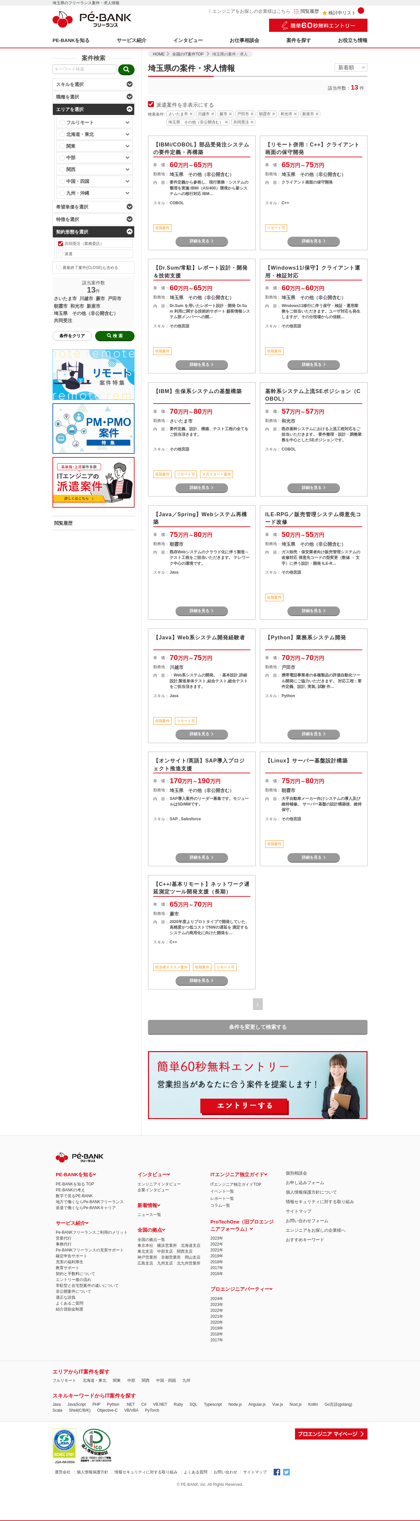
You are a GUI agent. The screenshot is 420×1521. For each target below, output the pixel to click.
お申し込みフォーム (305, 1182)
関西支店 (185, 1251)
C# (143, 1404)
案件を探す (298, 40)
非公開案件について (73, 1291)
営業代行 (64, 1238)
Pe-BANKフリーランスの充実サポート (90, 1250)
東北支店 (145, 1251)
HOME (159, 54)
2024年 (216, 1298)
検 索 (115, 335)
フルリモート (64, 1380)
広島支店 (145, 1263)
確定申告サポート (71, 1256)
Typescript (213, 1404)
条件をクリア (72, 335)
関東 (117, 1380)
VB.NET (160, 1404)
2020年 (216, 1322)
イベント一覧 (222, 1191)
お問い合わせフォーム (307, 1220)
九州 (186, 1380)
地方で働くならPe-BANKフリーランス (90, 1202)
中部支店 (165, 1251)
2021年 (216, 1250)
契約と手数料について (75, 1273)
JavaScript (76, 1404)
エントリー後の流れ (73, 1279)
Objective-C (107, 1410)
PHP (96, 1404)
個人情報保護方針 (92, 1472)
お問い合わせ (225, 1472)
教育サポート (67, 1268)
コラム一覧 (220, 1205)
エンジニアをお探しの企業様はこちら (249, 11)
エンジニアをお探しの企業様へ (316, 1230)
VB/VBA (131, 1410)
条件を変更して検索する (258, 1027)
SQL (193, 1404)
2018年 (216, 1262)
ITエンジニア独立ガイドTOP (235, 1184)
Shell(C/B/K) (80, 1410)
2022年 (216, 1244)
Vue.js (277, 1404)
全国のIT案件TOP (187, 54)
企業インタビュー (153, 1190)
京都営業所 (171, 1257)
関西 (146, 1380)
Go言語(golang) (338, 1404)
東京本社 (145, 1245)
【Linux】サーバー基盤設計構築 (306, 760)
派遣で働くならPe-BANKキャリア (86, 1207)
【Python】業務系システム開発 (305, 637)
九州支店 (165, 1263)
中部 (131, 1380)
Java (56, 1404)
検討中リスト (343, 11)
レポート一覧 (222, 1198)
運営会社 (63, 1472)
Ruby (178, 1404)
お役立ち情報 (353, 40)
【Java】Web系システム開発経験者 (199, 637)
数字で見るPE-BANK (74, 1196)
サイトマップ (298, 1211)
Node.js (235, 1404)
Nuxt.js (295, 1404)
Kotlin (313, 1404)
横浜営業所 (167, 1245)
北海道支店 (190, 1245)
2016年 (216, 1273)
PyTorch (152, 1410)
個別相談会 (296, 1173)
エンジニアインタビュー (159, 1184)
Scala (57, 1410)
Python (113, 1404)
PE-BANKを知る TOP (75, 1184)
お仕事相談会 (244, 40)
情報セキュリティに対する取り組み (320, 1201)
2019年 (216, 1256)
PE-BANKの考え (70, 1190)
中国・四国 (166, 1380)
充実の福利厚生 (69, 1262)
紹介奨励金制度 (69, 1309)
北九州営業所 (188, 1263)
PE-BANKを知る (71, 40)
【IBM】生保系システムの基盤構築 (197, 391)
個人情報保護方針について (311, 1192)
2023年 (216, 1238)
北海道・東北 (94, 1380)
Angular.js (257, 1404)
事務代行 (64, 1244)
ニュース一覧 (149, 1214)
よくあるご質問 (69, 1303)
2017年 (216, 1268)
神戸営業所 (147, 1257)
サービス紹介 (131, 40)
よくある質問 (195, 1472)
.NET (130, 1404)
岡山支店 (192, 1257)
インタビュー (188, 40)
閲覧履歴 (306, 11)
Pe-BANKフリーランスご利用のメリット (92, 1232)
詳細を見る (202, 241)
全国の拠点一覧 (151, 1239)
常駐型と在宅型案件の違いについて (87, 1285)
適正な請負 (65, 1297)
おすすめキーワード (305, 1239)
